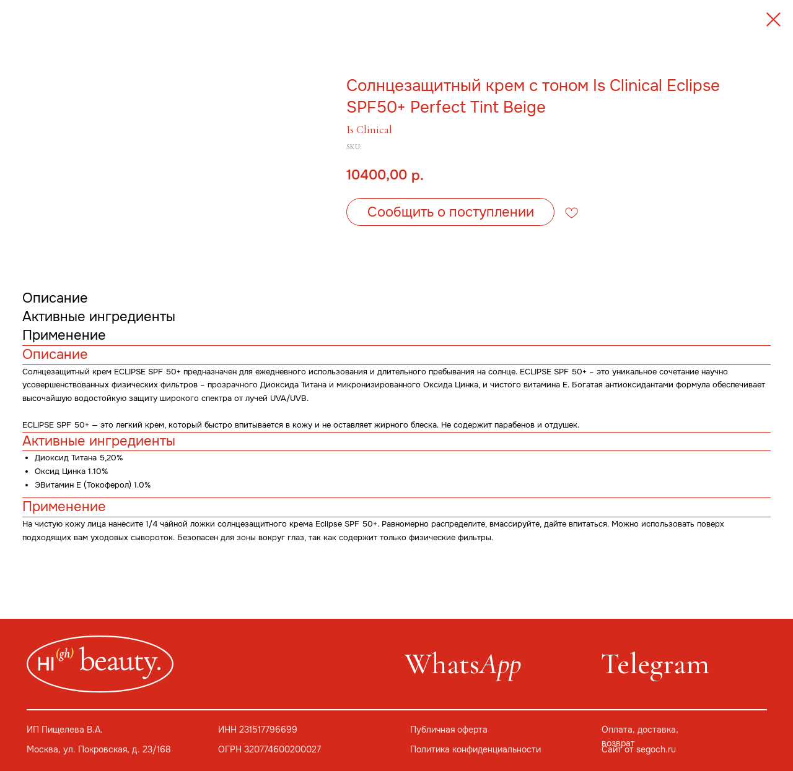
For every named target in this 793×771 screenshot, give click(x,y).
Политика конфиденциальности (475, 749)
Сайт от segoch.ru (639, 749)
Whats (463, 664)
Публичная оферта (449, 730)
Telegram (655, 664)
